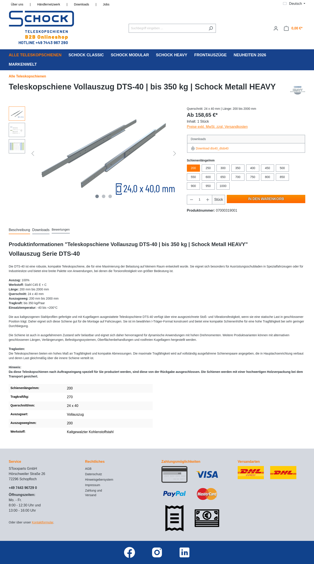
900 (193, 186)
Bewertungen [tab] (61, 229)
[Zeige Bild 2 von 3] (103, 196)
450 (267, 168)
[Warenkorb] (293, 28)
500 (282, 168)
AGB (88, 468)
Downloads (81, 4)
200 (193, 168)
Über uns (17, 4)
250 (208, 168)
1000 (223, 186)
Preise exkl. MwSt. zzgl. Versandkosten (217, 127)
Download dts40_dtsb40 (210, 148)
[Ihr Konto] (276, 28)
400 (252, 168)
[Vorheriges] (32, 153)
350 (237, 168)
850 (282, 177)
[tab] (19, 230)
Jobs (106, 4)
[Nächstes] (174, 153)
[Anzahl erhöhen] (207, 199)
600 (208, 177)
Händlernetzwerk (48, 4)
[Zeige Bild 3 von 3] (110, 196)
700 (237, 177)
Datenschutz (93, 474)
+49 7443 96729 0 (23, 488)
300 (222, 168)
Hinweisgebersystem (99, 479)
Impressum (92, 485)
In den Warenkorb (266, 199)
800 (267, 177)
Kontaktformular (42, 522)
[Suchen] (211, 28)
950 (208, 186)
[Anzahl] (199, 199)
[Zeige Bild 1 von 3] (97, 196)
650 (222, 177)
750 (252, 177)
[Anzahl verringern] (191, 199)
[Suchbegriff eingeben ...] (167, 28)
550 (193, 177)
